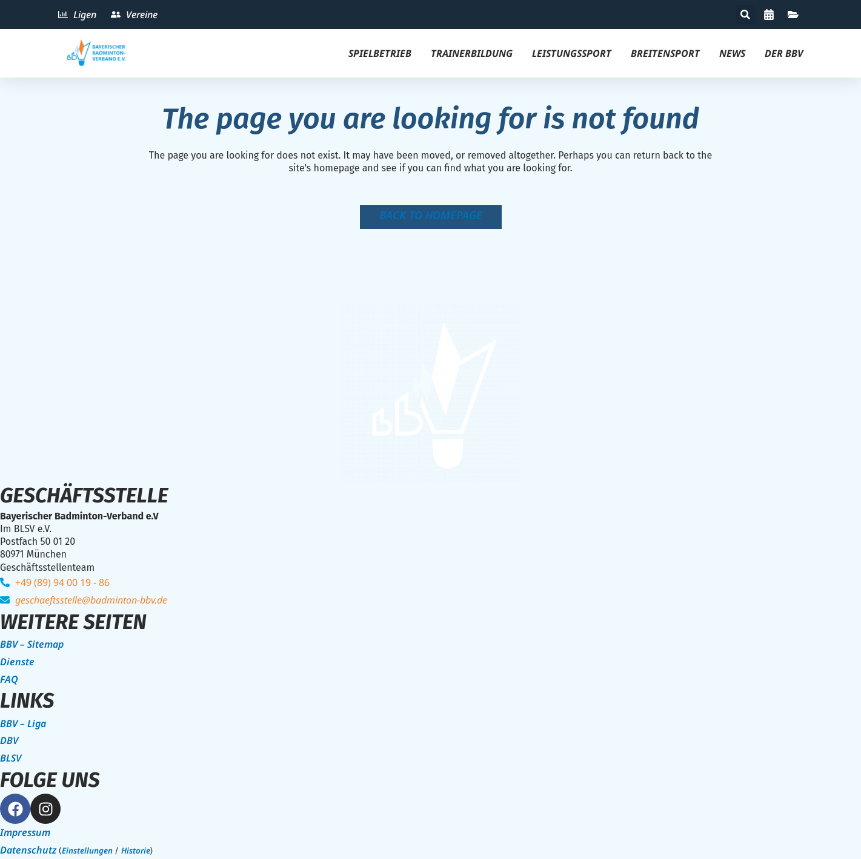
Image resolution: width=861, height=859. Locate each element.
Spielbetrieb (379, 53)
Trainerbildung (472, 53)
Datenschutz (28, 850)
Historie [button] (135, 850)
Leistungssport (571, 53)
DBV (9, 740)
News (732, 53)
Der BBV (784, 53)
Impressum (25, 832)
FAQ (9, 679)
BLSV (10, 758)
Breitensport (665, 53)
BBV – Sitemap (32, 644)
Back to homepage (430, 215)
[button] (745, 14)
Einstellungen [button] (87, 850)
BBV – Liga (23, 723)
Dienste (17, 661)
